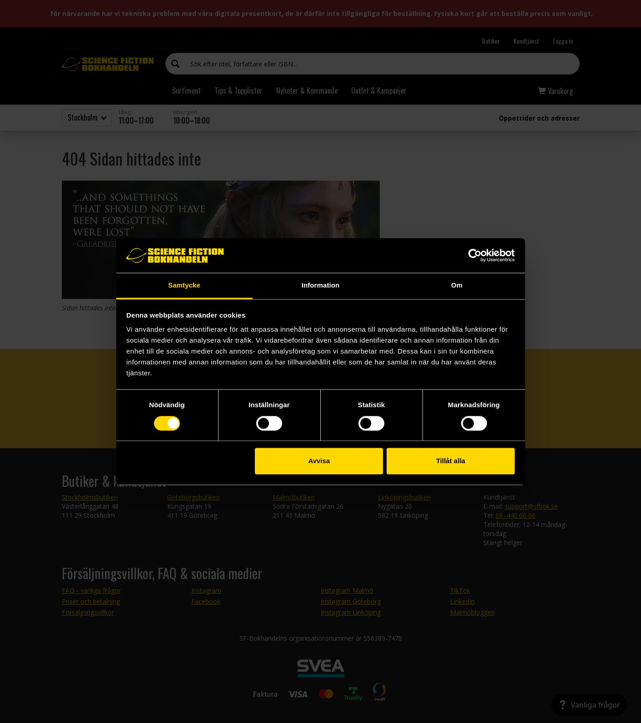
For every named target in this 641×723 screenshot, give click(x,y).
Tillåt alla (450, 461)
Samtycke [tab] (184, 285)
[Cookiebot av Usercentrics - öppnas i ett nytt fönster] (475, 255)
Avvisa (319, 461)
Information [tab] (321, 285)
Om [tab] (456, 285)
